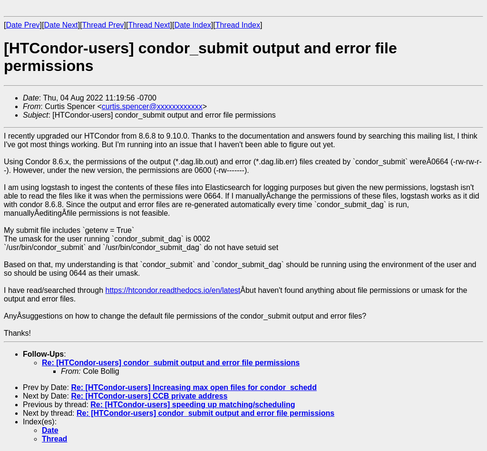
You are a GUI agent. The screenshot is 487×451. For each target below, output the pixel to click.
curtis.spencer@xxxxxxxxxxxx (152, 106)
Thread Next (149, 25)
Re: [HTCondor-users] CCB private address (149, 396)
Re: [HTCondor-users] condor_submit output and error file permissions (171, 363)
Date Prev (22, 25)
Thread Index (237, 25)
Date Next (61, 25)
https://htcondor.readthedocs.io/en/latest (172, 290)
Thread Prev (103, 25)
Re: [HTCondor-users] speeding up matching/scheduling (192, 405)
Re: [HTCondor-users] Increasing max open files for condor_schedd (194, 387)
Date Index (192, 25)
